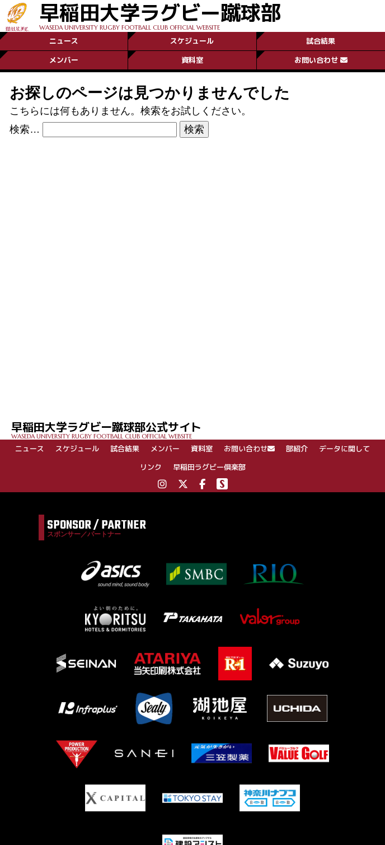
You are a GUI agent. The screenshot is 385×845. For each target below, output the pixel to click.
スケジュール (192, 41)
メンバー (63, 60)
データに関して (344, 448)
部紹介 (297, 448)
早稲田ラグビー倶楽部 (209, 467)
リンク (151, 467)
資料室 (192, 60)
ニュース (63, 41)
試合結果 (320, 41)
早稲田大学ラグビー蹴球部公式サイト (198, 429)
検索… (25, 129)
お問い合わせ (321, 60)
